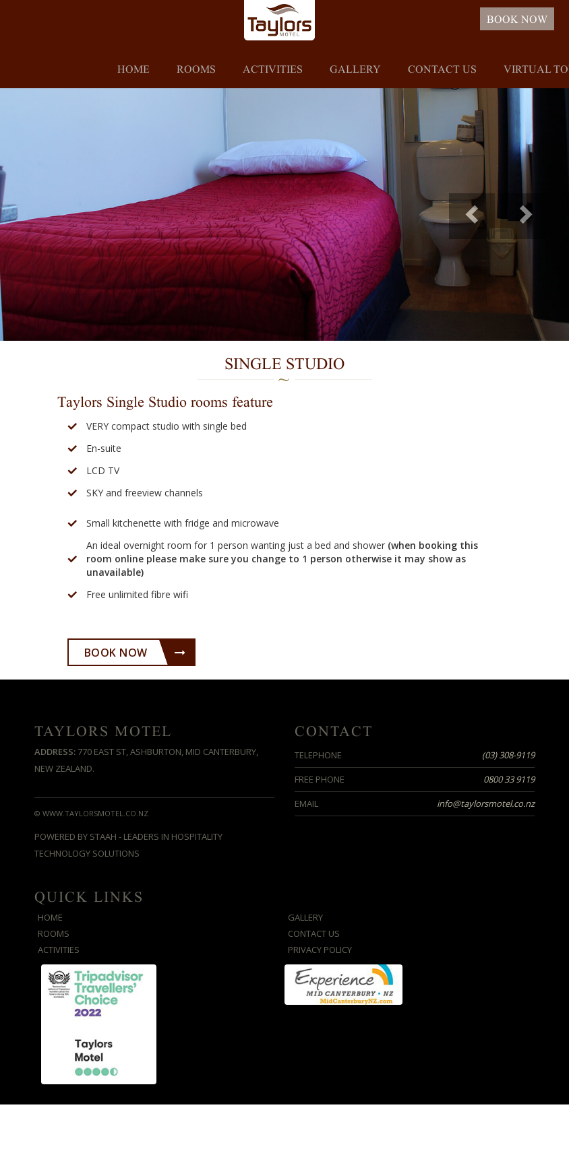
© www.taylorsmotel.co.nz (91, 813)
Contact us (442, 69)
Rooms (196, 69)
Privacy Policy (320, 950)
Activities (273, 69)
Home (133, 69)
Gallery (355, 69)
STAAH (103, 836)
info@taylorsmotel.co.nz (486, 803)
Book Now (135, 652)
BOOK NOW (517, 19)
